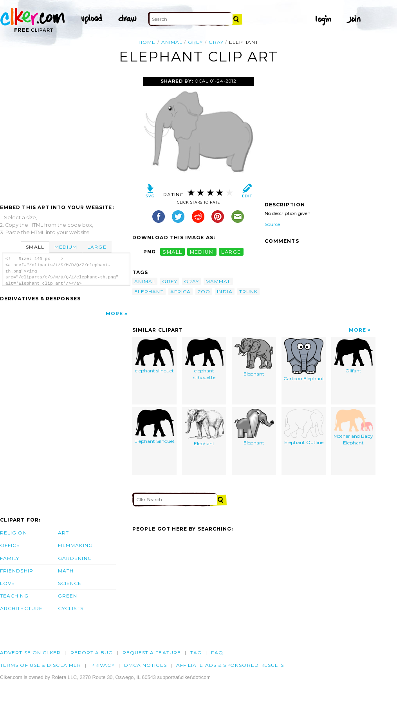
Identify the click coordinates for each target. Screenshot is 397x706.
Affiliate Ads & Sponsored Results (230, 665)
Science (70, 583)
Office (10, 545)
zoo (203, 291)
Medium (65, 247)
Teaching (14, 596)
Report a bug (91, 652)
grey (195, 42)
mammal (218, 281)
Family (9, 558)
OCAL (201, 81)
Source (272, 224)
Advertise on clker (30, 652)
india (224, 291)
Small (35, 247)
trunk (248, 291)
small (172, 252)
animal (171, 42)
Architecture (21, 608)
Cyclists (70, 608)
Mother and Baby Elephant (353, 427)
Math (66, 571)
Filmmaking (75, 545)
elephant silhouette (204, 359)
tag (196, 652)
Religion (13, 533)
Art (63, 533)
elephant (149, 291)
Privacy (102, 665)
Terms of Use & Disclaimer (40, 665)
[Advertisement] (66, 136)
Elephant (254, 357)
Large (96, 247)
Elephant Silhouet (154, 426)
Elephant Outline (303, 427)
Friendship (16, 571)
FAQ (217, 652)
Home (147, 42)
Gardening (75, 558)
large (231, 252)
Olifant (353, 356)
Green (67, 596)
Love (7, 583)
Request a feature (152, 652)
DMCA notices (145, 665)
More (114, 313)
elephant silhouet (154, 356)
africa (180, 291)
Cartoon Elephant (303, 360)
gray (216, 42)
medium (202, 252)
